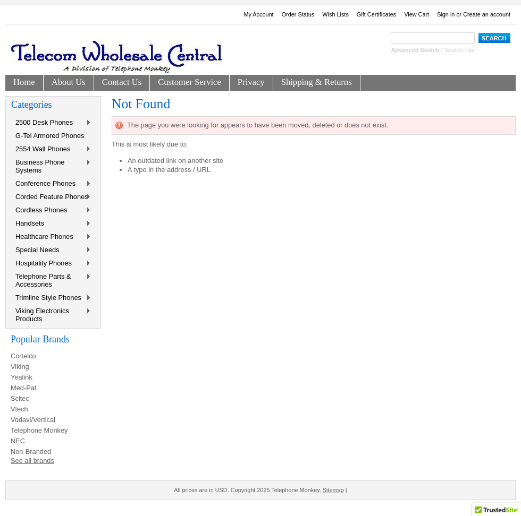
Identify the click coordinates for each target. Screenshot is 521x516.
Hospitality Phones (51, 263)
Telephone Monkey (39, 430)
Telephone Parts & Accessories (51, 280)
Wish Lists (335, 14)
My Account (258, 14)
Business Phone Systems (51, 166)
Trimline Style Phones (51, 298)
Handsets (51, 223)
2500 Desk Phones (51, 122)
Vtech (19, 409)
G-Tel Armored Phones (49, 136)
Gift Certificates (376, 14)
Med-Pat (23, 388)
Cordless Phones (51, 210)
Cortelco (23, 356)
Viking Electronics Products (51, 315)
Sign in (446, 14)
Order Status (298, 14)
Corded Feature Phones (51, 197)
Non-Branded (31, 451)
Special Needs (51, 250)
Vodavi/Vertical (33, 420)
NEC (18, 441)
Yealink (21, 377)
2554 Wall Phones (51, 149)
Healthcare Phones (51, 237)
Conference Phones (51, 183)
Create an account (486, 14)
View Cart (416, 14)
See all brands (32, 461)
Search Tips (459, 50)
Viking (20, 367)
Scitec (20, 398)
